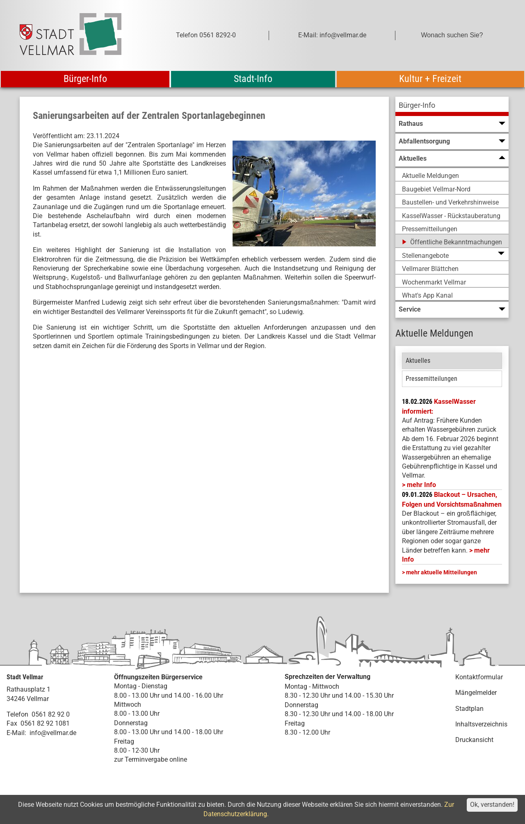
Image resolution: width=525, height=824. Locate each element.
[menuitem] (452, 106)
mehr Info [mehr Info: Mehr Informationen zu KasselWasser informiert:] (421, 485)
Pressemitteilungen (431, 378)
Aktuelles (418, 360)
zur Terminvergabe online (150, 759)
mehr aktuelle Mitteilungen (441, 572)
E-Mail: (16, 733)
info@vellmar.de (53, 733)
